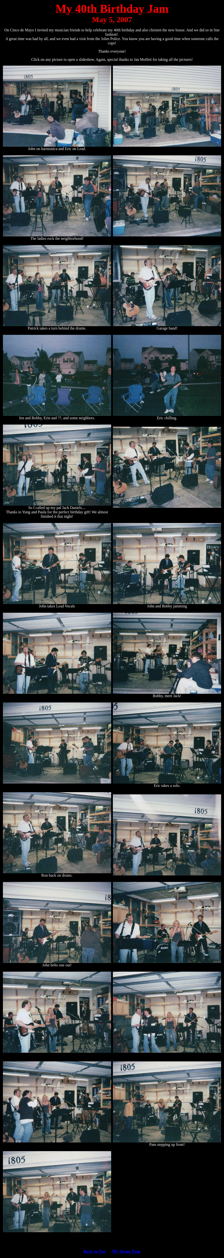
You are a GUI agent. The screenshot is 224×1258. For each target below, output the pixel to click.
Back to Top (94, 1251)
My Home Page (126, 1251)
